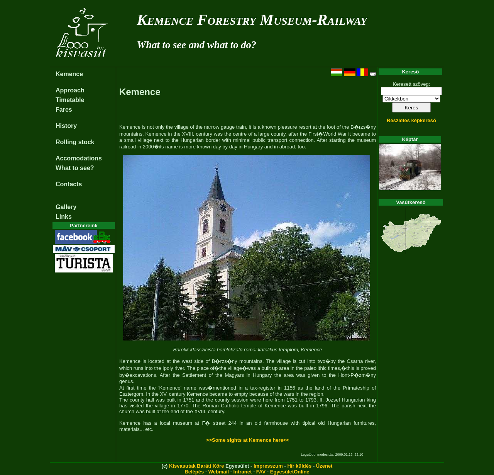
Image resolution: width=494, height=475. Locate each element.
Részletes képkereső (411, 120)
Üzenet (324, 466)
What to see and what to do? (197, 45)
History (66, 126)
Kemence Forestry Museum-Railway (252, 19)
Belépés (194, 472)
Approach (70, 90)
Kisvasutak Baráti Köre (196, 466)
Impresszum (268, 466)
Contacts (69, 184)
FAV (261, 472)
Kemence (69, 74)
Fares (64, 109)
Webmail (218, 472)
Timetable (70, 100)
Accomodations (79, 158)
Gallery (66, 207)
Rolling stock (75, 142)
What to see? (75, 168)
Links (64, 216)
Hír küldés (299, 466)
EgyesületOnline (290, 472)
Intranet (242, 472)
